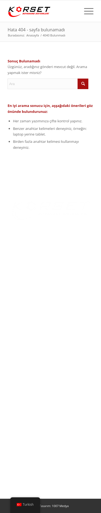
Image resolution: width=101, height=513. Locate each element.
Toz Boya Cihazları (22, 378)
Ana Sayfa (15, 282)
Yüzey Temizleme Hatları (27, 387)
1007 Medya (60, 506)
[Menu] (86, 11)
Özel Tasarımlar (20, 396)
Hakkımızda (17, 290)
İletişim (13, 325)
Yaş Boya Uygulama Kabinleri (31, 370)
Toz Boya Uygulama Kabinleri (31, 361)
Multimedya (17, 317)
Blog (12, 308)
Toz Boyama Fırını (22, 352)
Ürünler (14, 299)
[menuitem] (86, 11)
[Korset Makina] (42, 11)
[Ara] (48, 84)
